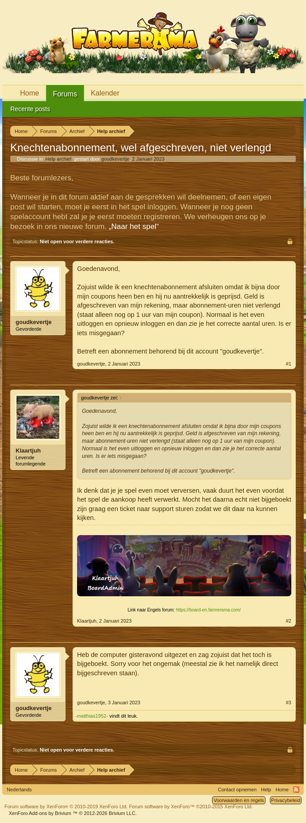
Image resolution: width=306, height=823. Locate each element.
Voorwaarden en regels (238, 800)
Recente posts (30, 108)
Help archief (58, 159)
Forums (65, 94)
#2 (288, 620)
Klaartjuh (28, 450)
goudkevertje (115, 159)
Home (29, 93)
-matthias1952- (91, 716)
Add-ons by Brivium (73, 813)
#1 (288, 363)
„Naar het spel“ (134, 226)
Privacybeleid (285, 800)
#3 (288, 702)
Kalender (105, 93)
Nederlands (19, 789)
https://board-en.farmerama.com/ (208, 609)
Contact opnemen (237, 789)
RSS (296, 789)
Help (266, 789)
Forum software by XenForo (66, 806)
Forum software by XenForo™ (191, 806)
